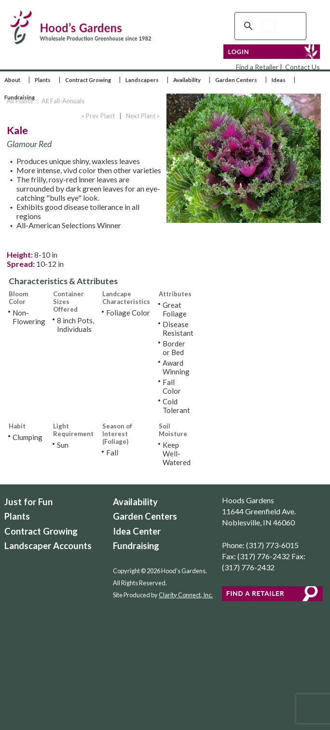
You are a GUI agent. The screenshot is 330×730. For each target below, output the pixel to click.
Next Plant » (143, 116)
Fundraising (19, 97)
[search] (269, 26)
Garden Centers (236, 80)
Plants (43, 80)
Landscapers (142, 80)
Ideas (279, 80)
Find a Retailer (257, 67)
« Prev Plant (97, 116)
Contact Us (302, 67)
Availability (187, 80)
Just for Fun (28, 501)
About (12, 80)
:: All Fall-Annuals (59, 101)
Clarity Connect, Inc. (186, 595)
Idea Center (137, 531)
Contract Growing (88, 80)
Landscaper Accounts (48, 545)
